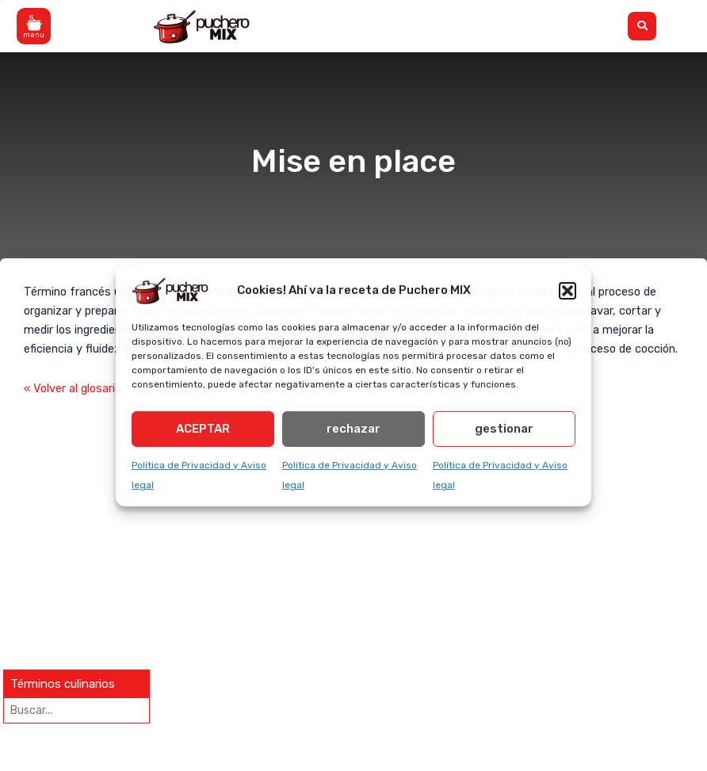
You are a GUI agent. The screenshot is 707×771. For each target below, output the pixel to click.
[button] (567, 290)
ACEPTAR (203, 429)
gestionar (504, 429)
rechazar (353, 429)
